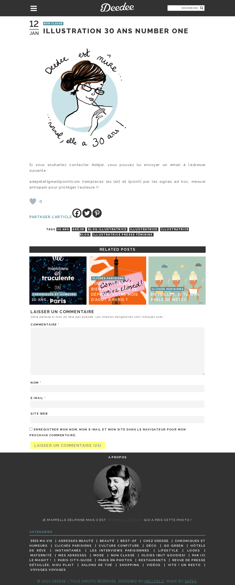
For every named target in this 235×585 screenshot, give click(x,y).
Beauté (107, 541)
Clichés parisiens (73, 545)
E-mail (38, 398)
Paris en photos (115, 560)
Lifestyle (168, 550)
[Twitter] (87, 213)
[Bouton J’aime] (32, 201)
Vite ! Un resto (184, 565)
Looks (193, 550)
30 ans (63, 229)
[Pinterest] (97, 213)
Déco (151, 545)
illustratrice (144, 229)
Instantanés (68, 550)
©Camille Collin (125, 520)
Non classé (53, 23)
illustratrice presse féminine (123, 234)
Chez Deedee (156, 541)
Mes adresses (72, 555)
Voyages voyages (48, 569)
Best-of (128, 541)
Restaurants (152, 560)
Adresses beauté (76, 541)
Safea (191, 581)
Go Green (174, 545)
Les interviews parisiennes (119, 550)
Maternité (41, 555)
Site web (39, 413)
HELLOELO (154, 581)
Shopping (129, 565)
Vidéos (154, 565)
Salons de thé (96, 565)
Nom (36, 382)
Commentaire (45, 324)
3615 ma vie (41, 541)
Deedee (117, 7)
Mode (98, 555)
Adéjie (78, 229)
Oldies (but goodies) (163, 555)
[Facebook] (76, 213)
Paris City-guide (75, 560)
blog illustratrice (107, 229)
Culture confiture (119, 545)
